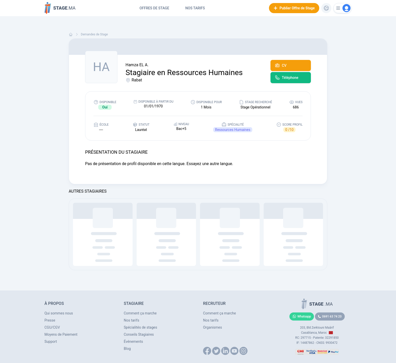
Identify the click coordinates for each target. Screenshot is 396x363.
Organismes (212, 327)
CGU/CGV (52, 327)
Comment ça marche (140, 313)
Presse (49, 320)
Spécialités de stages (140, 327)
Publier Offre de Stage (294, 8)
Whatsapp (301, 316)
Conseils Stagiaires (139, 334)
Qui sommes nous (58, 313)
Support (50, 341)
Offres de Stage (154, 8)
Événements (133, 341)
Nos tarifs (195, 8)
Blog (127, 349)
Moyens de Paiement (61, 334)
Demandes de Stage (94, 34)
